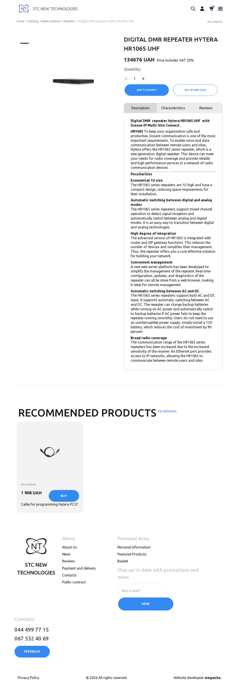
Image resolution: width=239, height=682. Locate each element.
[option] (25, 42)
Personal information (134, 558)
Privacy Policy (28, 674)
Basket (122, 572)
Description (140, 109)
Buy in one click (195, 90)
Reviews (206, 109)
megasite (213, 674)
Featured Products (131, 565)
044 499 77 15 (32, 626)
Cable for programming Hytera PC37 (47, 490)
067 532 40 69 (32, 635)
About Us (69, 558)
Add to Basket (146, 90)
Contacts (69, 586)
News (66, 565)
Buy (64, 513)
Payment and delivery (79, 579)
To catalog (167, 413)
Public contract (74, 593)
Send (188, 601)
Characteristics (173, 109)
